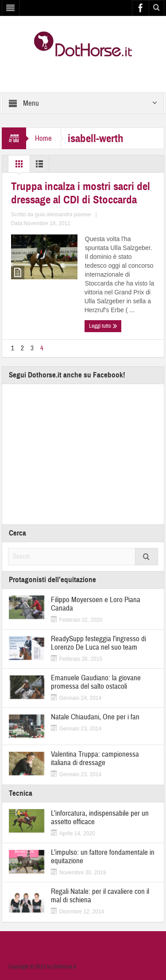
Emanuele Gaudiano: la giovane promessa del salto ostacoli (96, 682)
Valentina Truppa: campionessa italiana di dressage (95, 758)
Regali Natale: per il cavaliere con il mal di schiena (100, 895)
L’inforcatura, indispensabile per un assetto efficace (100, 817)
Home (43, 138)
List (39, 166)
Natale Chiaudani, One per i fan (95, 717)
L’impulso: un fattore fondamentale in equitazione (102, 856)
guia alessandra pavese (63, 214)
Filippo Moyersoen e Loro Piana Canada (95, 603)
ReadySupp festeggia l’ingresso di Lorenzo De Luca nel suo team (98, 643)
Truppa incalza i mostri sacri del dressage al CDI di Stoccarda (80, 193)
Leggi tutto (103, 326)
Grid (19, 166)
